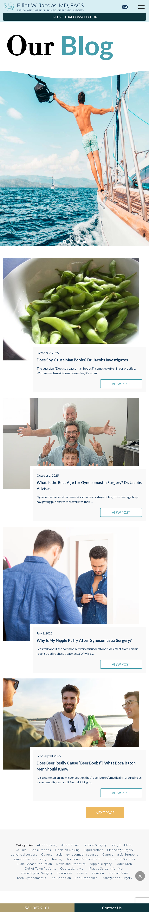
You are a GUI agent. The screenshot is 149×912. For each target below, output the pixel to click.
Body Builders (121, 845)
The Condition (60, 877)
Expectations (93, 849)
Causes (21, 849)
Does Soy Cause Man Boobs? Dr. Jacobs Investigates (82, 359)
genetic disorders (24, 854)
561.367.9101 (37, 907)
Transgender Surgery (116, 877)
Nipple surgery (101, 863)
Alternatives (70, 845)
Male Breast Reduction (34, 863)
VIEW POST (122, 383)
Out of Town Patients (40, 868)
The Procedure (86, 877)
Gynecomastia (52, 854)
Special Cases (118, 873)
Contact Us (112, 907)
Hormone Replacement (83, 859)
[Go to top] (140, 876)
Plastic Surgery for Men (107, 868)
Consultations (40, 849)
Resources (65, 873)
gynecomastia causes (82, 854)
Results (81, 873)
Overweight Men (72, 868)
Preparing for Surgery (37, 873)
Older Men (124, 863)
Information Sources (120, 859)
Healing (56, 859)
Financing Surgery (120, 849)
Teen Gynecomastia (31, 877)
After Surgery (47, 845)
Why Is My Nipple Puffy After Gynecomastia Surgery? (84, 640)
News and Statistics (71, 863)
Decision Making (67, 849)
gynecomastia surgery (30, 859)
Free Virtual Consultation (75, 17)
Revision (97, 873)
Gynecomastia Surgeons (120, 854)
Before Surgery (95, 845)
